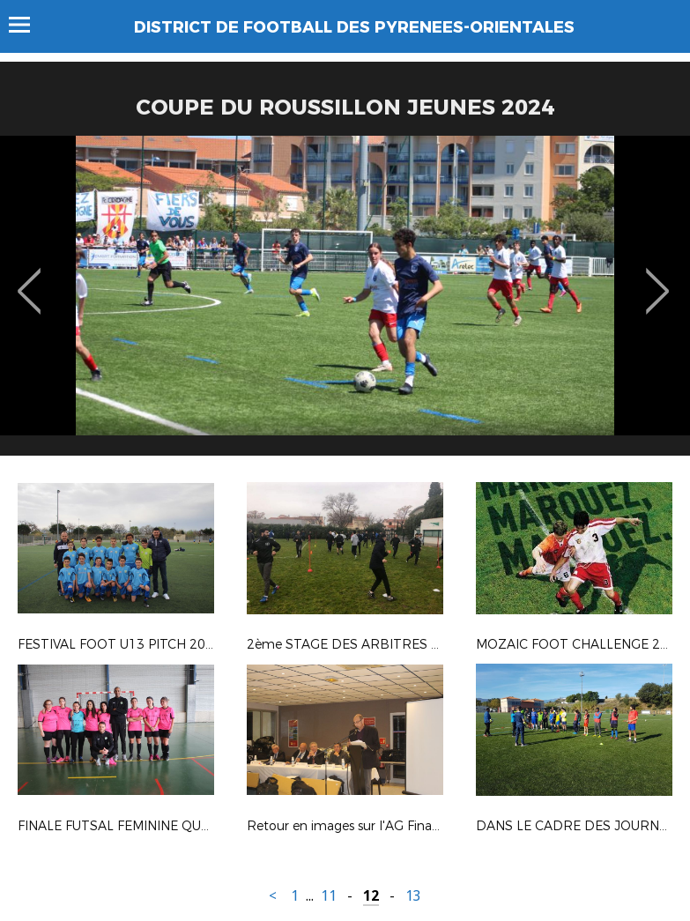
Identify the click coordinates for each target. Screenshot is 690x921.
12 (371, 896)
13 (413, 896)
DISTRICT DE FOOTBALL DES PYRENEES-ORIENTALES (354, 27)
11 (329, 896)
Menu (28, 24)
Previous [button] (29, 278)
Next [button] (657, 278)
